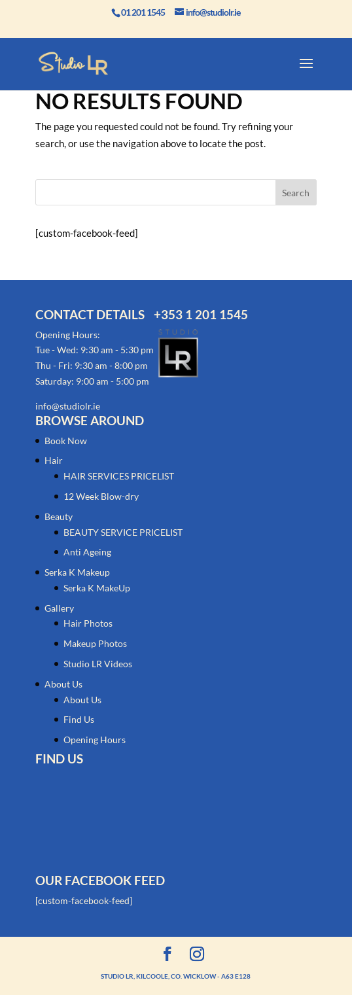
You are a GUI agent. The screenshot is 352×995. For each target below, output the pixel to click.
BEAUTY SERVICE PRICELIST (123, 532)
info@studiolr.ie (67, 405)
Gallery (59, 608)
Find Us (78, 719)
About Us (63, 684)
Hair (53, 460)
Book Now (65, 440)
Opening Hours (94, 739)
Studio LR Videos (97, 663)
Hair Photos (88, 623)
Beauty (58, 516)
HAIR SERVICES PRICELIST (118, 475)
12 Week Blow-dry (101, 496)
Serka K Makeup (77, 572)
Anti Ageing (87, 551)
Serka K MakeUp (96, 587)
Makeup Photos (95, 643)
